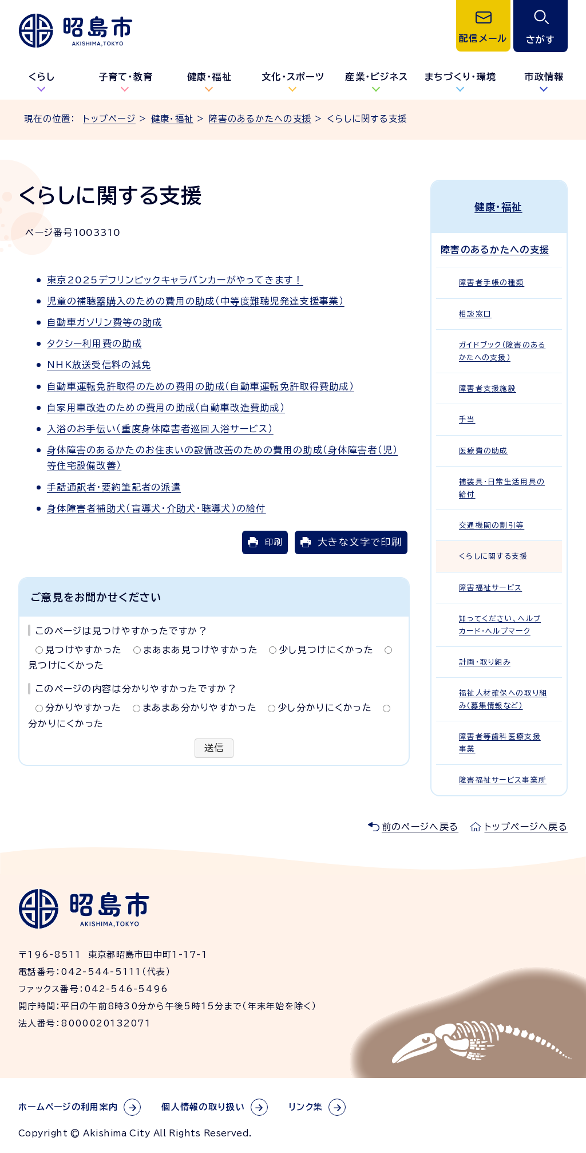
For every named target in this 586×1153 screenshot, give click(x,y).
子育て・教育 (125, 76)
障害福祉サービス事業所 (503, 779)
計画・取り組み (484, 661)
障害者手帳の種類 (491, 282)
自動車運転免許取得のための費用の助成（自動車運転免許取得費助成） (200, 386)
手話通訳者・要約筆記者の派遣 (114, 487)
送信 (214, 748)
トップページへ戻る (526, 826)
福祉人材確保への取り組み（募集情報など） (503, 698)
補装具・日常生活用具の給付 (502, 487)
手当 (467, 418)
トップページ (109, 118)
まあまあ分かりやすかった (199, 707)
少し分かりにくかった (325, 707)
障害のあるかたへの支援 (260, 118)
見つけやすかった (83, 649)
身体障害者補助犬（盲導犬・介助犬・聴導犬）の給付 (156, 508)
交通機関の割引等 (491, 524)
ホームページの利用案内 (68, 1106)
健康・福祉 (209, 76)
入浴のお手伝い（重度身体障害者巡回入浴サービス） (160, 428)
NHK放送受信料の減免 (99, 364)
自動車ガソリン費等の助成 (104, 322)
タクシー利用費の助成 (94, 343)
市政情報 (544, 76)
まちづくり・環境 (460, 76)
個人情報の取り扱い (203, 1106)
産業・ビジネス (376, 76)
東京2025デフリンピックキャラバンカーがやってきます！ (175, 280)
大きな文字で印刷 (360, 542)
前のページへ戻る (420, 826)
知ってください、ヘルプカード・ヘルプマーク (500, 624)
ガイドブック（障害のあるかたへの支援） (502, 350)
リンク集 (305, 1106)
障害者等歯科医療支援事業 (500, 742)
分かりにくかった (66, 723)
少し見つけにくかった (326, 649)
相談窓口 (475, 313)
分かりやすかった (83, 707)
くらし (42, 76)
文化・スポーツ (293, 76)
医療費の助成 (483, 449)
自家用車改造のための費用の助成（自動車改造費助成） (166, 407)
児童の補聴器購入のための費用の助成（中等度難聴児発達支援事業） (196, 301)
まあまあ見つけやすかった (200, 649)
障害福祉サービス (490, 586)
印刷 (273, 542)
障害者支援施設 (487, 388)
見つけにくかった (66, 665)
